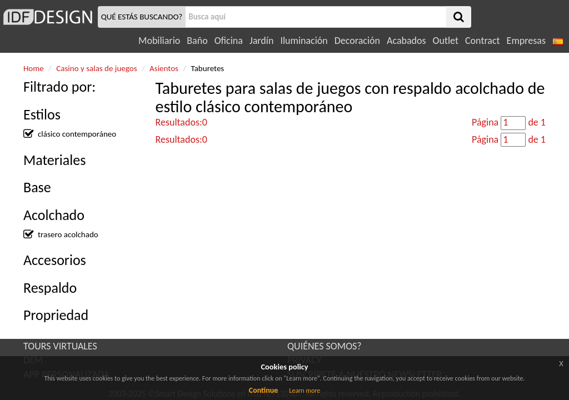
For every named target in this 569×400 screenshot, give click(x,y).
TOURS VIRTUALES (60, 346)
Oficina (228, 40)
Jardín (261, 40)
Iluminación (303, 40)
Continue (263, 390)
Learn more (304, 390)
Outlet (445, 40)
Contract (482, 40)
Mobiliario (159, 40)
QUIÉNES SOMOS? (324, 346)
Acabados (406, 40)
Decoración (357, 40)
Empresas (526, 40)
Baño (197, 40)
